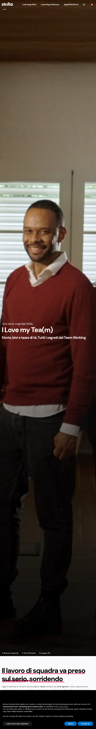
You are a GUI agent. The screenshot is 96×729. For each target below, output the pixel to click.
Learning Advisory (50, 4)
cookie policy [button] (63, 707)
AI (84, 4)
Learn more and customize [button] (17, 724)
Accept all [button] (85, 724)
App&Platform (71, 4)
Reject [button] (70, 724)
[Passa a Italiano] (92, 4)
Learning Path (29, 4)
